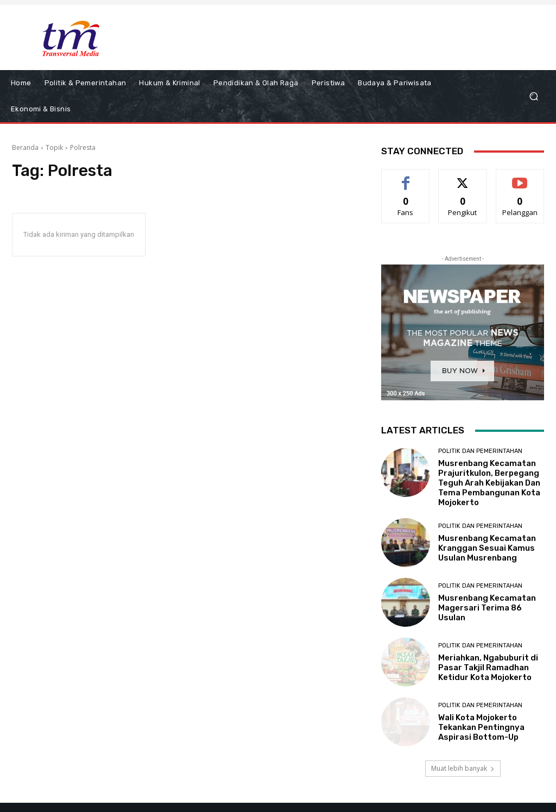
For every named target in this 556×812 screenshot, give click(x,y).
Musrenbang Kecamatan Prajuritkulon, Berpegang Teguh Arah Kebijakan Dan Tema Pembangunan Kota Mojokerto (489, 482)
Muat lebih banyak (463, 768)
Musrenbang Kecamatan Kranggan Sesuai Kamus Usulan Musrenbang (487, 548)
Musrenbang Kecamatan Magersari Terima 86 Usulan (487, 607)
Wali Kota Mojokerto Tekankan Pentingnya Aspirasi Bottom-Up (481, 727)
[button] (533, 96)
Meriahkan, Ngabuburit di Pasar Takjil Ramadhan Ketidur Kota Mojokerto (488, 667)
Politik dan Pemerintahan (480, 451)
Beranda (25, 147)
